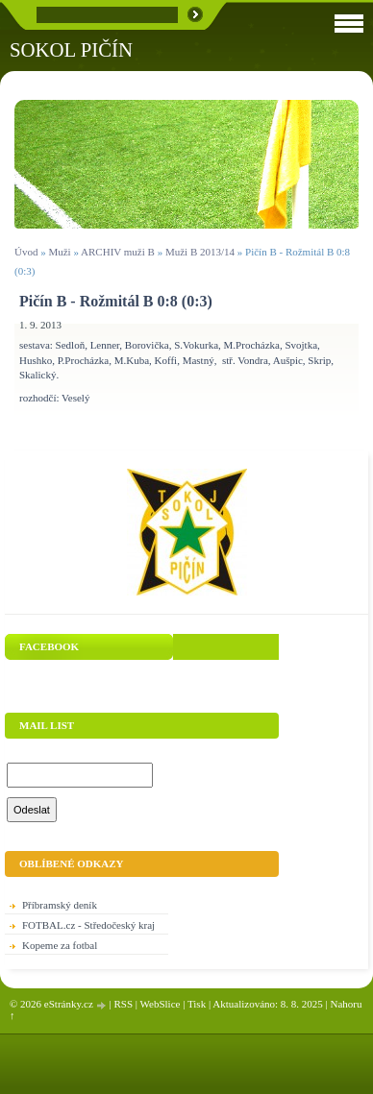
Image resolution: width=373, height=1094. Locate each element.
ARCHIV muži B (118, 251)
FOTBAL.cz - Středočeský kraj (88, 925)
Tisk (196, 1003)
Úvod (25, 251)
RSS (123, 1003)
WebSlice (160, 1003)
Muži (60, 251)
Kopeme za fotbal (59, 945)
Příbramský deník (59, 905)
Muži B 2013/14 (200, 251)
